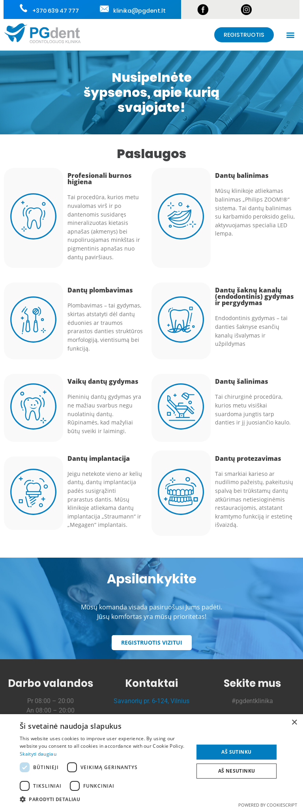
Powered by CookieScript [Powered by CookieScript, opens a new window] (267, 805)
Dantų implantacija (98, 458)
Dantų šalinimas (241, 381)
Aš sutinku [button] (236, 752)
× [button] (294, 723)
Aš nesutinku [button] (236, 771)
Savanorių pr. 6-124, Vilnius (151, 701)
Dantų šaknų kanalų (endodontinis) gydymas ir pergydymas (254, 296)
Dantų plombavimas (100, 290)
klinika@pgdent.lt (139, 11)
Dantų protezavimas (248, 458)
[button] (290, 34)
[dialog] (151, 761)
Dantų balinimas (242, 175)
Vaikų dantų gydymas (102, 381)
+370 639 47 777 (55, 11)
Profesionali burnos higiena (99, 178)
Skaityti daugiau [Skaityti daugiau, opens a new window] (38, 754)
